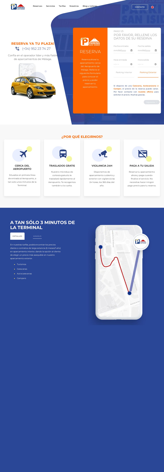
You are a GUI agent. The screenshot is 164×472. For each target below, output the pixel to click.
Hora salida (143, 60)
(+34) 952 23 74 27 (36, 49)
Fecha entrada (121, 46)
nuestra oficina (145, 92)
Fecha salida (144, 46)
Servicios (50, 6)
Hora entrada (120, 60)
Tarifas (62, 6)
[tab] (17, 236)
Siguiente (151, 102)
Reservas (37, 6)
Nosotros (74, 6)
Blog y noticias (90, 6)
